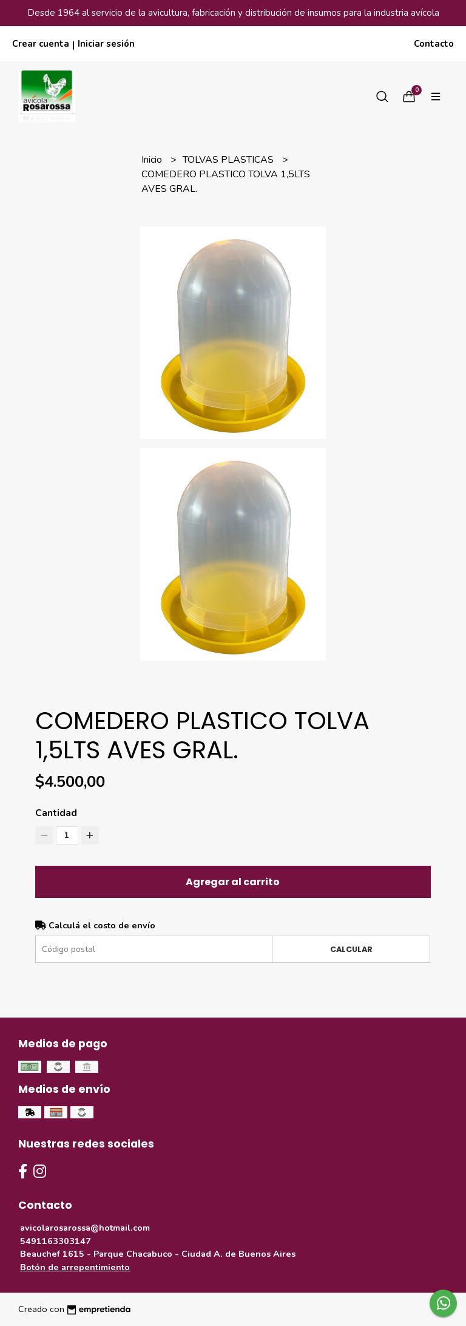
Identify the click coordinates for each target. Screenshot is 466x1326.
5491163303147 (55, 1241)
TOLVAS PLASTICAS (229, 159)
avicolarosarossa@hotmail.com (85, 1228)
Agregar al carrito (233, 882)
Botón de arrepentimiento (75, 1267)
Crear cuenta (40, 44)
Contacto (434, 44)
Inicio (152, 159)
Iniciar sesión (106, 44)
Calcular (351, 949)
